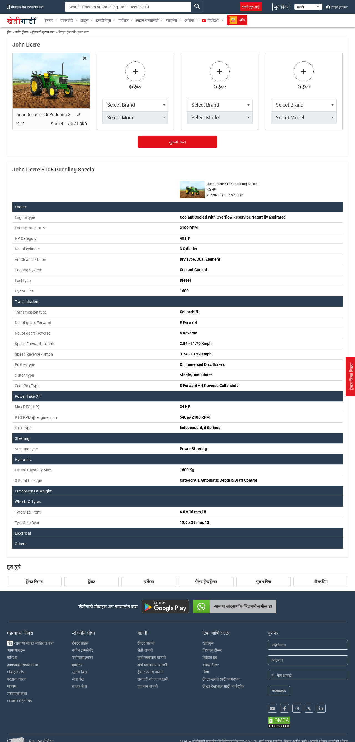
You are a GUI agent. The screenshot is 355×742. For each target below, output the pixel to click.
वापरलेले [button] (66, 20)
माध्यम (11, 686)
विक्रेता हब (209, 657)
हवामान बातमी (147, 686)
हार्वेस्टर (149, 581)
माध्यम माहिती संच (19, 700)
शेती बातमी (145, 650)
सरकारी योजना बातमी (152, 679)
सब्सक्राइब (279, 690)
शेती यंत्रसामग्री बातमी (152, 664)
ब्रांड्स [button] (84, 20)
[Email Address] (308, 675)
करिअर (12, 657)
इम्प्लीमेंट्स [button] (103, 20)
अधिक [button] (189, 20)
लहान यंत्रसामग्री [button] (147, 20)
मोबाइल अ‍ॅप (15, 671)
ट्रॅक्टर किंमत (34, 581)
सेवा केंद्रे (78, 679)
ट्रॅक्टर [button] (49, 20)
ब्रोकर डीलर (210, 664)
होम (9, 32)
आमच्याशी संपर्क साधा (22, 664)
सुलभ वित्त (263, 581)
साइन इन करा (337, 7)
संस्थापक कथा (17, 693)
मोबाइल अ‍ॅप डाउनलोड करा (25, 7)
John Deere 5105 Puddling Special (45, 114)
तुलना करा (177, 142)
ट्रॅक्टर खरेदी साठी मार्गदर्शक (221, 679)
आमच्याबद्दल (16, 650)
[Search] (128, 7)
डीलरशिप (321, 581)
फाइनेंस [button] (171, 20)
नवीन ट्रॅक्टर (21, 32)
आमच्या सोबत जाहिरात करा (30, 643)
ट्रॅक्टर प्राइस (80, 643)
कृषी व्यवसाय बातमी (151, 657)
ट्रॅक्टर (91, 581)
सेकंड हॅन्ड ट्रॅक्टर (206, 581)
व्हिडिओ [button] (210, 20)
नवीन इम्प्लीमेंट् (82, 650)
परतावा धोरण (16, 679)
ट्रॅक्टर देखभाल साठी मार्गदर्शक (223, 686)
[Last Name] (308, 660)
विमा (205, 671)
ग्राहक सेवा (79, 686)
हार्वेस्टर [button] (123, 20)
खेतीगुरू (208, 643)
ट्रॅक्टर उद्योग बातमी (150, 671)
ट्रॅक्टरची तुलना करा (43, 32)
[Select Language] (308, 7)
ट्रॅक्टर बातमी (146, 643)
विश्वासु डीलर (212, 650)
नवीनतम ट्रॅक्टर (82, 657)
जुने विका (281, 7)
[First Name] (308, 645)
